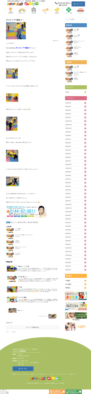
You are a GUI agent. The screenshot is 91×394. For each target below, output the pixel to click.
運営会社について (72, 373)
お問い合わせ (78, 4)
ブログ (37, 373)
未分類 (8, 222)
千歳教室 (67, 280)
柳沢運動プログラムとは (16, 373)
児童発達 (20, 222)
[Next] (4, 391)
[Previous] (1, 391)
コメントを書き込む (32, 327)
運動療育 (36, 222)
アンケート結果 (50, 373)
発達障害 (30, 222)
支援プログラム (26, 373)
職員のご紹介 (42, 373)
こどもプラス (14, 222)
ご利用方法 (32, 373)
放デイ (25, 222)
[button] (85, 19)
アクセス (56, 373)
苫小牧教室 (68, 284)
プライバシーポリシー (63, 373)
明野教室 (67, 288)
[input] (76, 19)
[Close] (7, 392)
